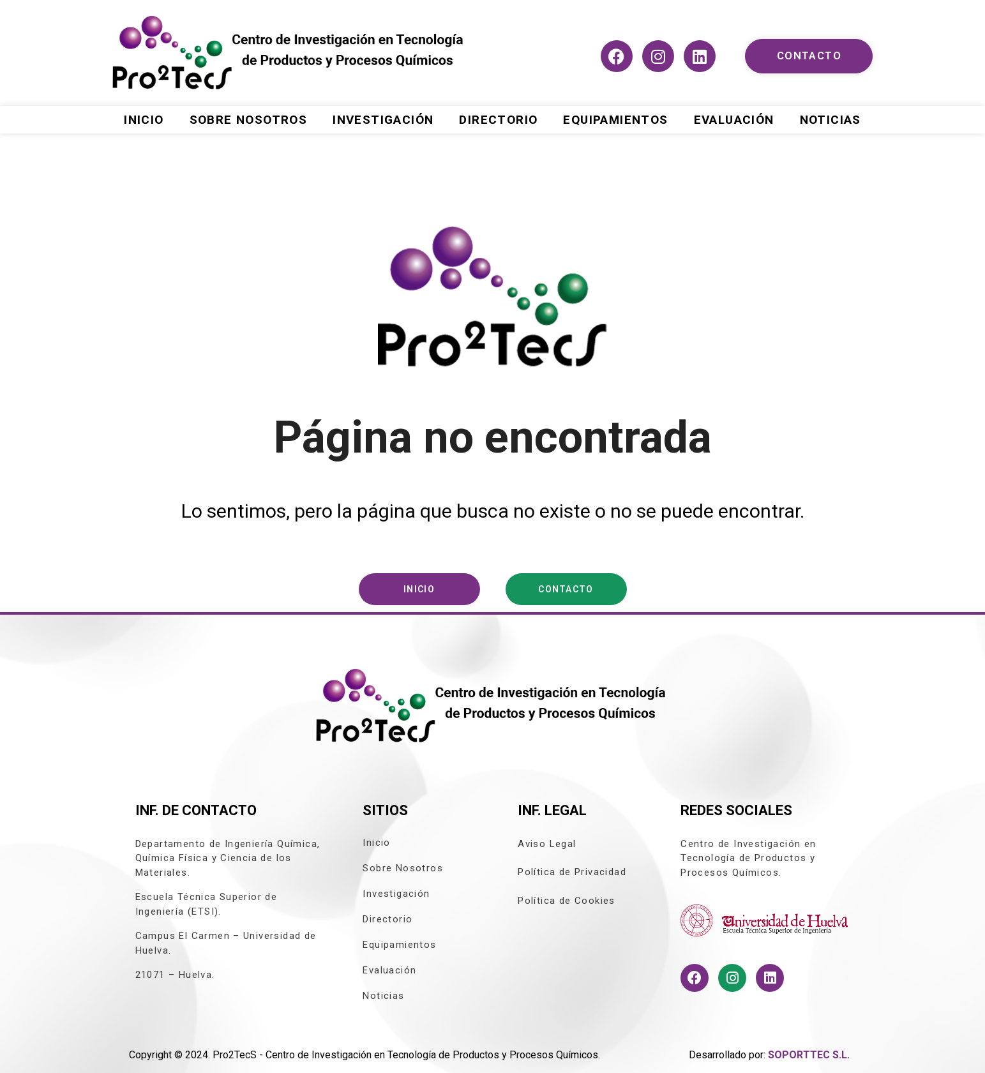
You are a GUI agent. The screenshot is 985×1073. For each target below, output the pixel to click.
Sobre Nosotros (249, 119)
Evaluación (734, 119)
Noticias (830, 119)
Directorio (498, 119)
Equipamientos (615, 119)
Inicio (143, 119)
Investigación (383, 119)
